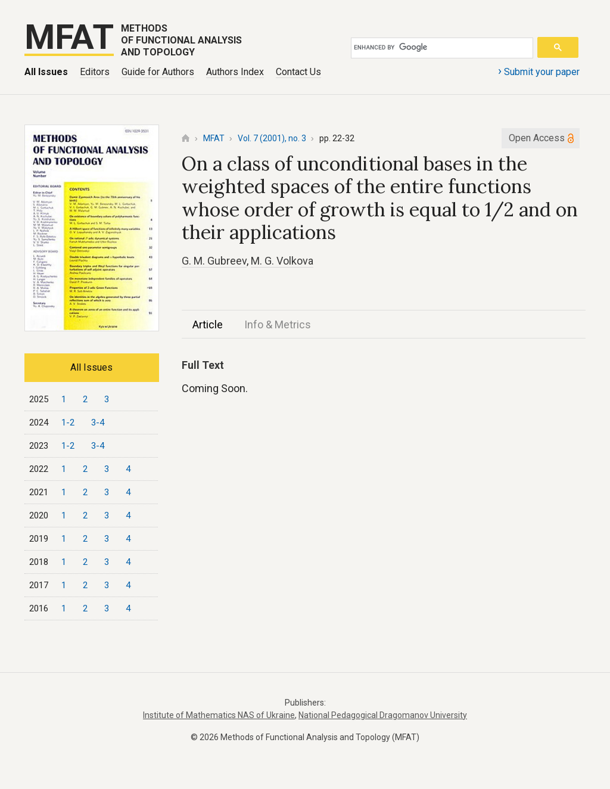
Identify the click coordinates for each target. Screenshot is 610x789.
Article (207, 324)
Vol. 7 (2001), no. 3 (272, 138)
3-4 (97, 422)
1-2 (67, 422)
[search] (440, 47)
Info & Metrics (277, 324)
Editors (95, 71)
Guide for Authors (158, 71)
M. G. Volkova (282, 260)
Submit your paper (539, 71)
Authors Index (235, 71)
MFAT (214, 138)
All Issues (46, 71)
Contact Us (298, 71)
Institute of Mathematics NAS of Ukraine (219, 715)
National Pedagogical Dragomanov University (382, 715)
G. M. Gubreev (214, 260)
